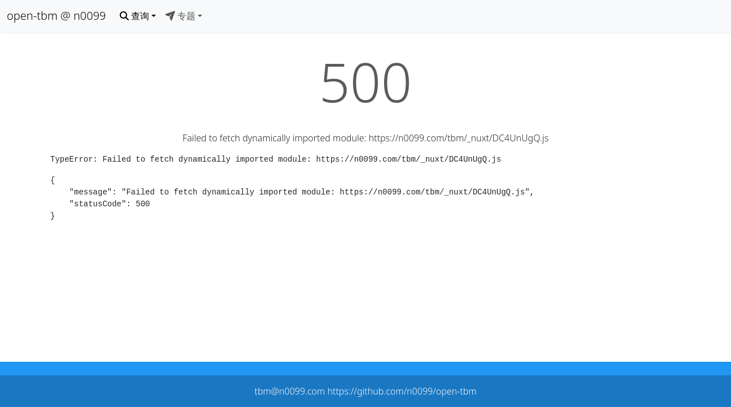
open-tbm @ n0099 (56, 15)
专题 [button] (180, 16)
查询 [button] (134, 16)
